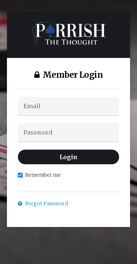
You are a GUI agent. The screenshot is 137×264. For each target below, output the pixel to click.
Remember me (39, 175)
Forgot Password (43, 203)
